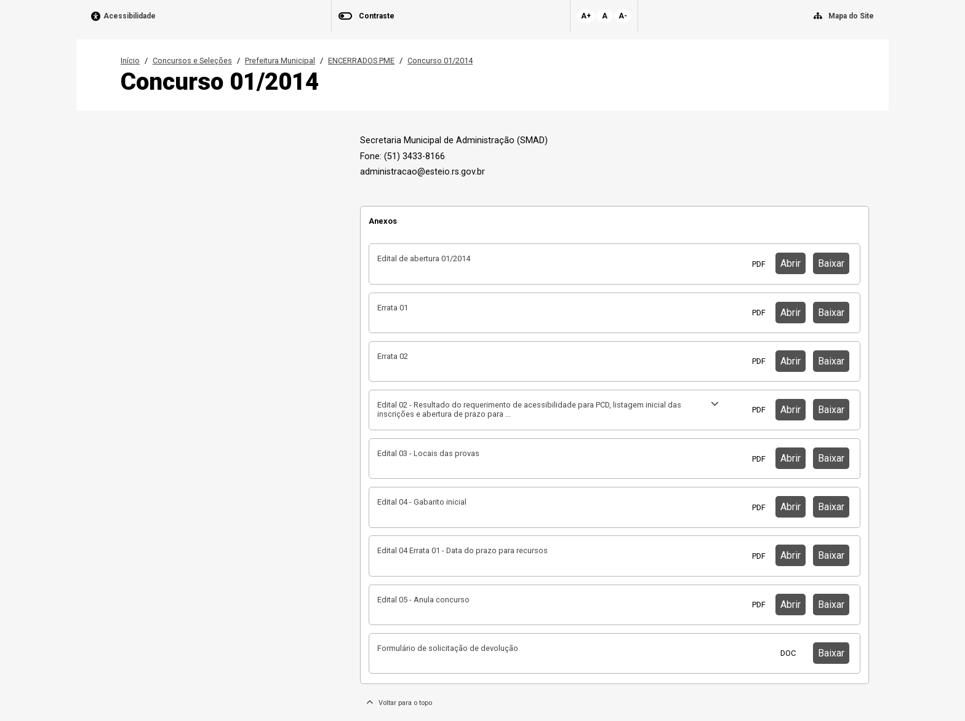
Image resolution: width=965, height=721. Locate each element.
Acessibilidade (129, 16)
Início (130, 60)
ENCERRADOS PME (361, 60)
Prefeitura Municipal (280, 60)
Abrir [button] (790, 263)
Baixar (831, 263)
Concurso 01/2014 (440, 60)
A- (623, 16)
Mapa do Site (851, 16)
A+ (586, 16)
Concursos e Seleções (192, 60)
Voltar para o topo (399, 703)
